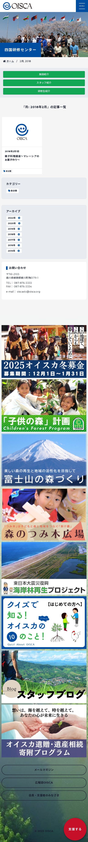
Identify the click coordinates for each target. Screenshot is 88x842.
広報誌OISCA (44, 782)
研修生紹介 (44, 91)
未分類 (12, 190)
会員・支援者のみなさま (44, 795)
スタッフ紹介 (44, 82)
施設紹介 (44, 74)
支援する (75, 829)
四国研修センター (21, 50)
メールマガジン (44, 770)
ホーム (8, 61)
